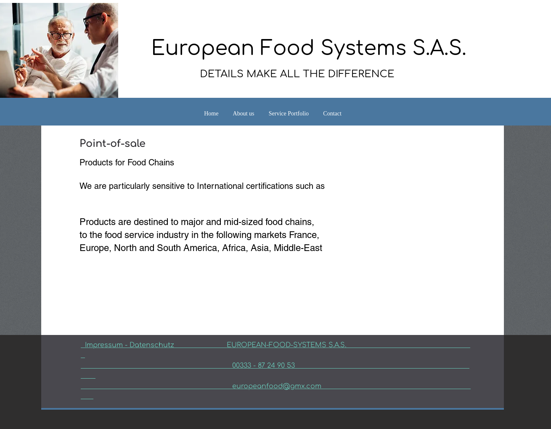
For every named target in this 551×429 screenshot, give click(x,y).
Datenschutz (178, 345)
